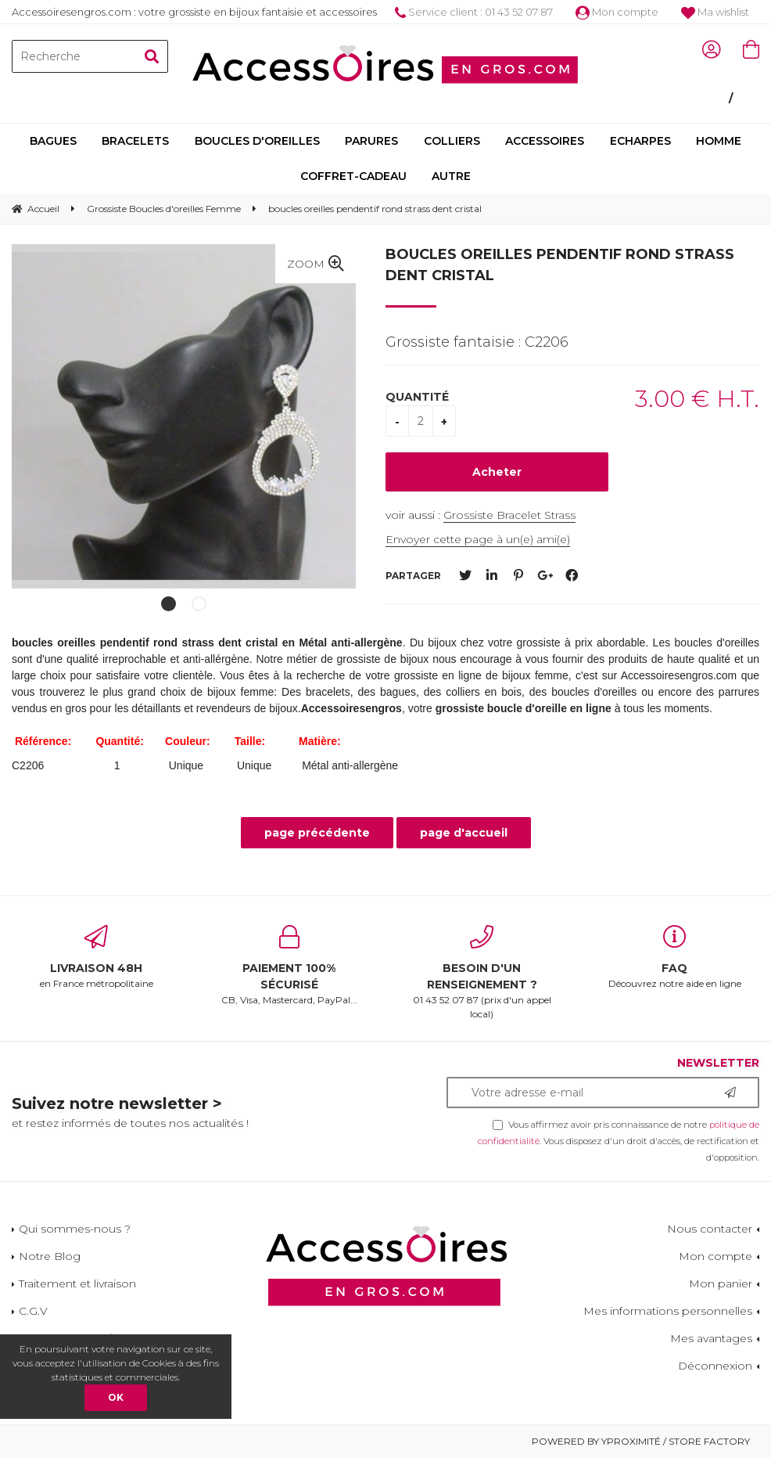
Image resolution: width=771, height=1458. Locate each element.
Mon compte (617, 11)
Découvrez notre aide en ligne (675, 957)
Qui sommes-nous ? (75, 1229)
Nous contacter (709, 1229)
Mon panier (720, 1283)
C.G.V (33, 1311)
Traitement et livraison (77, 1283)
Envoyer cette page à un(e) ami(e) (478, 539)
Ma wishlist (715, 11)
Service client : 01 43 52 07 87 (474, 11)
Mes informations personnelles (667, 1311)
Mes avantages (711, 1338)
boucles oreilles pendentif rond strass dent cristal (560, 265)
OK (116, 1397)
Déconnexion (715, 1366)
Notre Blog (50, 1256)
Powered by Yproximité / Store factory (641, 1441)
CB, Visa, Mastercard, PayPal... (290, 965)
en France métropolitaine (97, 957)
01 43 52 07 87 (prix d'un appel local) (482, 972)
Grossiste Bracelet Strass (509, 515)
